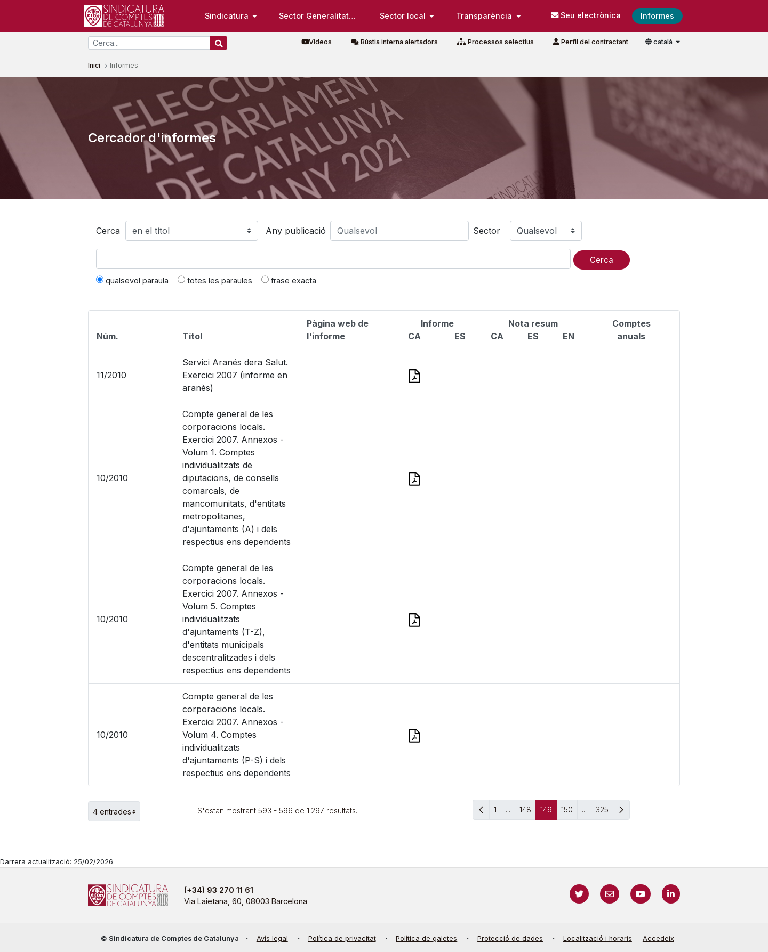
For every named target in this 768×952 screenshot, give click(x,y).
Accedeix (658, 938)
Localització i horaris (597, 938)
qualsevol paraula (132, 280)
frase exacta (288, 280)
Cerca (108, 230)
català (659, 42)
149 (548, 812)
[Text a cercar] (333, 259)
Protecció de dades (510, 938)
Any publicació (296, 230)
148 (527, 812)
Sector (486, 230)
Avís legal (272, 938)
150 (569, 812)
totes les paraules (215, 280)
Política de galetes (426, 938)
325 (604, 812)
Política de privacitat (342, 938)
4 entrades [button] (116, 811)
